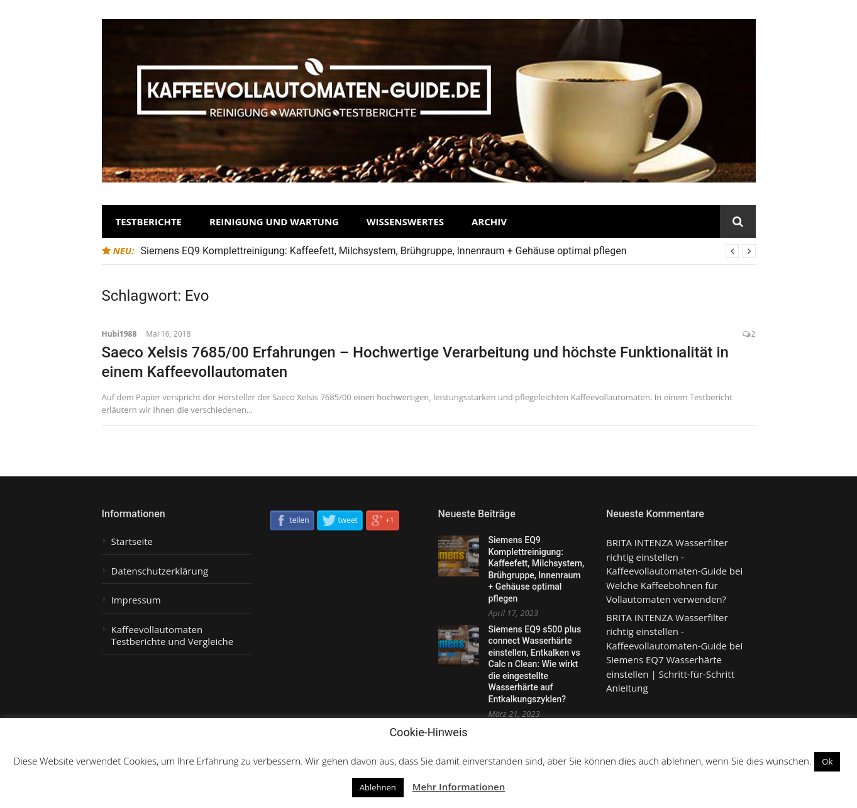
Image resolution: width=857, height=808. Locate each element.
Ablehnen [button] (378, 787)
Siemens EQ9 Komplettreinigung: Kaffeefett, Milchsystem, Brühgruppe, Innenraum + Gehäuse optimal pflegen (384, 251)
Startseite (132, 541)
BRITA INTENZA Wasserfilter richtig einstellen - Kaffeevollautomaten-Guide (667, 556)
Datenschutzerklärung (160, 571)
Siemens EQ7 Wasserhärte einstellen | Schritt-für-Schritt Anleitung (670, 673)
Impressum (136, 600)
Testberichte (149, 221)
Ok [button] (827, 761)
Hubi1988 (119, 333)
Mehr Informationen (459, 786)
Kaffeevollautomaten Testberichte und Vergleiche (172, 636)
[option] (448, 251)
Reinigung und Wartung (274, 221)
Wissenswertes (405, 221)
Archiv (489, 221)
